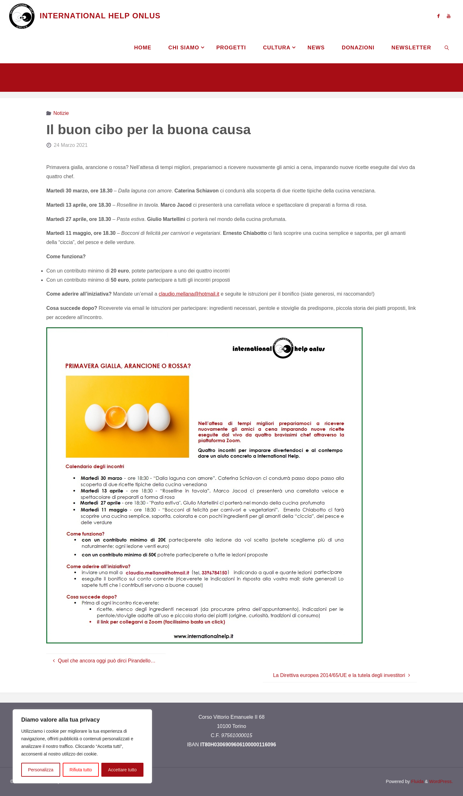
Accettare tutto (122, 769)
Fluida (416, 781)
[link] (447, 47)
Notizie (61, 113)
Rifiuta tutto (81, 769)
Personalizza (40, 769)
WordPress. (441, 781)
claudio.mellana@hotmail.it (189, 294)
